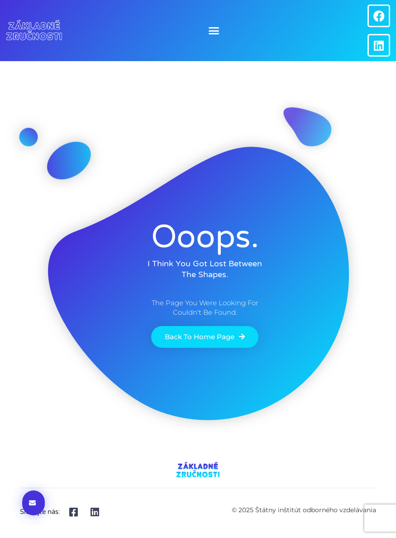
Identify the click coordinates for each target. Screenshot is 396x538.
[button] (214, 30)
